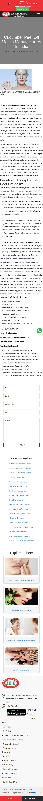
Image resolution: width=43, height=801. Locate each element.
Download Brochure (22, 9)
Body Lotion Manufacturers (18, 509)
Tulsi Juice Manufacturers (18, 518)
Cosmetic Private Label (17, 477)
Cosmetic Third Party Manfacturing (15, 735)
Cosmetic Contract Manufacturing (20, 472)
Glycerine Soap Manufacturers (19, 513)
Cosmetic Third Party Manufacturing (21, 541)
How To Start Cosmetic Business (20, 463)
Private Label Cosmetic (11, 744)
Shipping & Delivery (10, 773)
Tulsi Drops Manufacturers (18, 532)
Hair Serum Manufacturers (18, 491)
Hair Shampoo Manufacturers (19, 495)
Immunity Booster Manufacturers (20, 522)
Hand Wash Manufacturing (18, 482)
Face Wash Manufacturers (18, 486)
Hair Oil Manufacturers (16, 500)
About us (6, 756)
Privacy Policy (8, 764)
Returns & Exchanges (10, 769)
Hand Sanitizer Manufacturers (19, 536)
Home (30, 714)
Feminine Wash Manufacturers (19, 504)
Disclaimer (7, 777)
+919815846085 (23, 1)
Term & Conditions (9, 760)
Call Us (11, 798)
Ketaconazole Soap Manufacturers (21, 527)
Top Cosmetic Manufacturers (13, 740)
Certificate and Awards (11, 782)
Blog (4, 722)
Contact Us (7, 727)
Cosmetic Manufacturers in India (20, 468)
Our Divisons (7, 731)
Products (31, 718)
